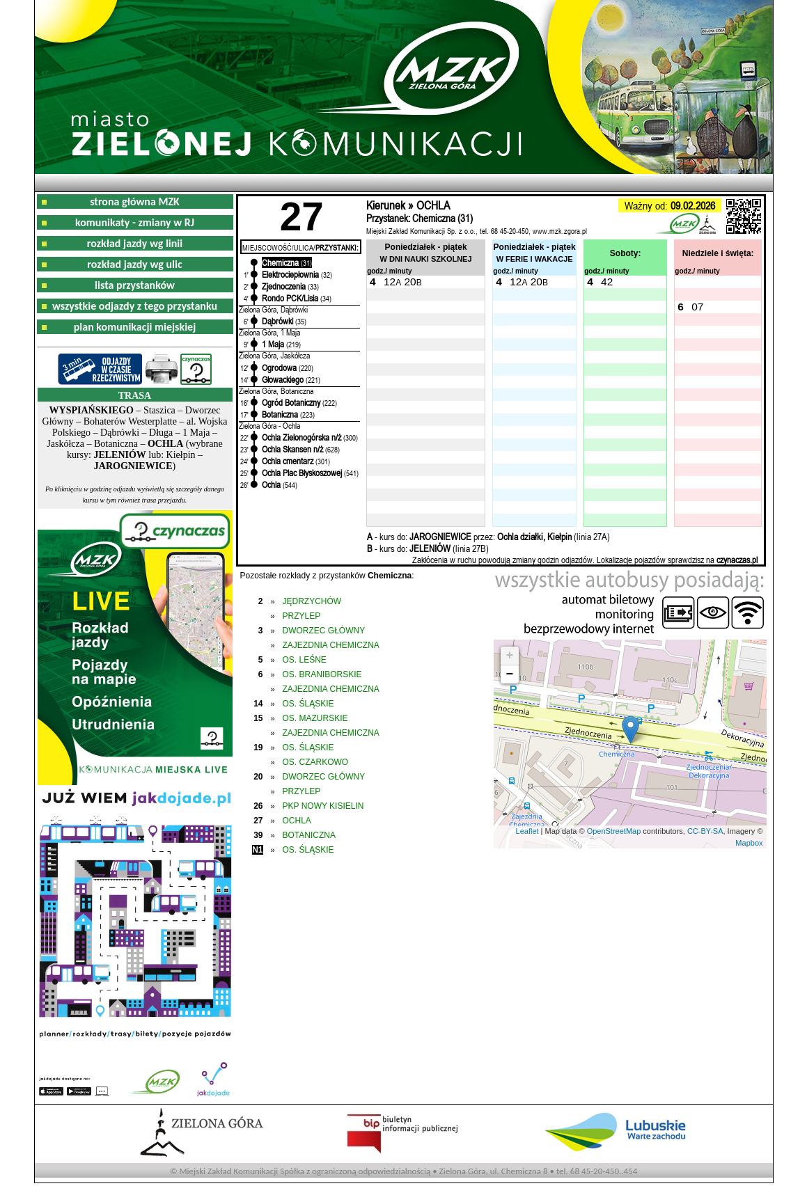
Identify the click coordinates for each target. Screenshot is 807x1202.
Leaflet (527, 831)
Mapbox (748, 843)
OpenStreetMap (614, 831)
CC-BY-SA (705, 831)
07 (697, 307)
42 (607, 281)
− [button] (510, 674)
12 (389, 281)
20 (410, 281)
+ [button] (510, 655)
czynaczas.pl (737, 559)
